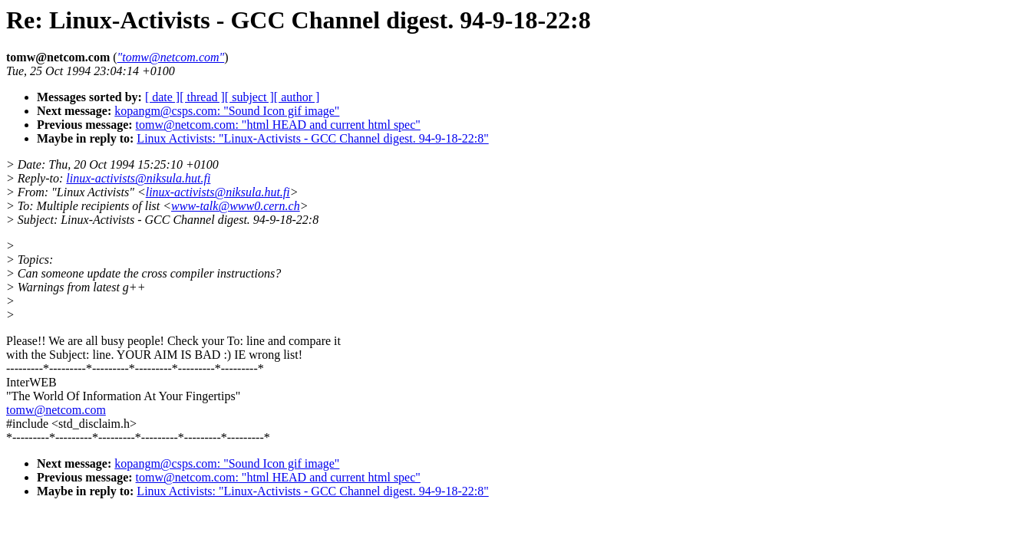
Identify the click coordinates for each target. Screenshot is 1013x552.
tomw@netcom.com (56, 409)
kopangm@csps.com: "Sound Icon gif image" (226, 110)
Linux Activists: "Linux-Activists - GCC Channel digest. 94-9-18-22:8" (312, 138)
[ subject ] (249, 97)
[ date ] (162, 97)
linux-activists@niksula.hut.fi (138, 178)
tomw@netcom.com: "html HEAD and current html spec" (278, 124)
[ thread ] (202, 97)
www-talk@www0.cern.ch (235, 205)
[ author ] (297, 97)
